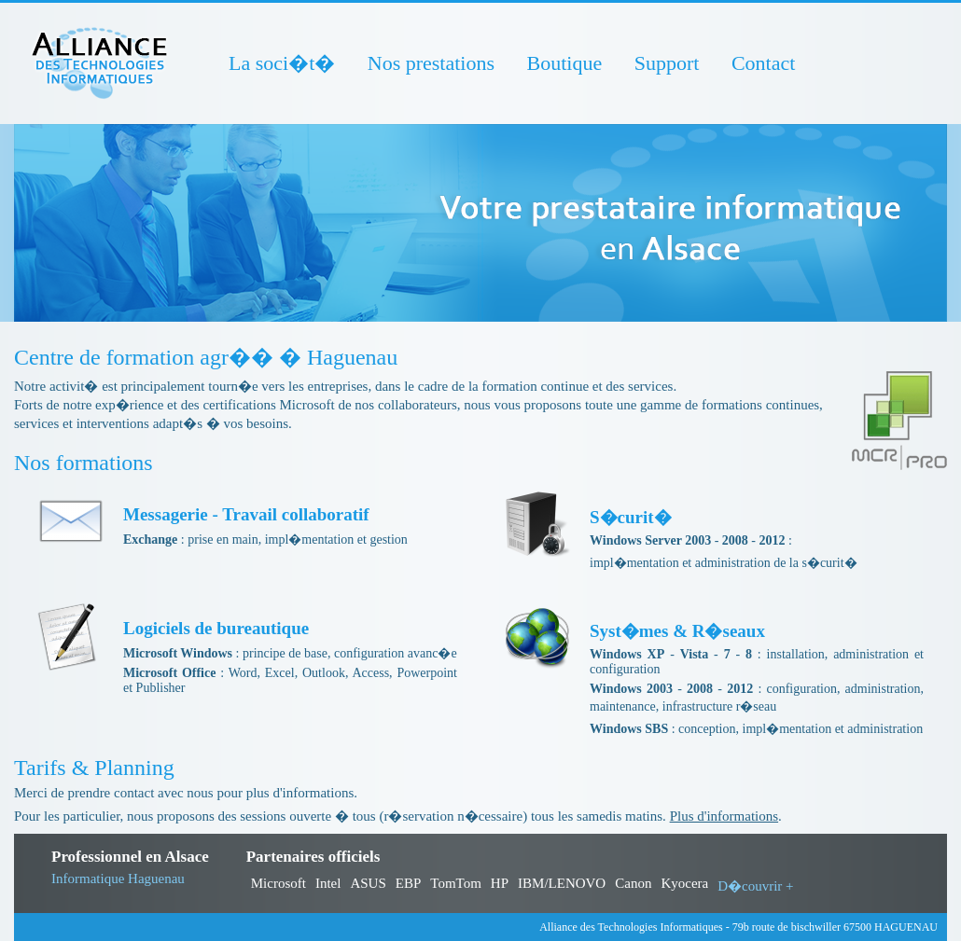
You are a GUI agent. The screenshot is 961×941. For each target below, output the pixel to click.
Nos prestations (431, 63)
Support (667, 63)
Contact (763, 63)
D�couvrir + (755, 886)
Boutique (565, 63)
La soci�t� (282, 63)
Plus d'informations (724, 816)
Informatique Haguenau (118, 878)
